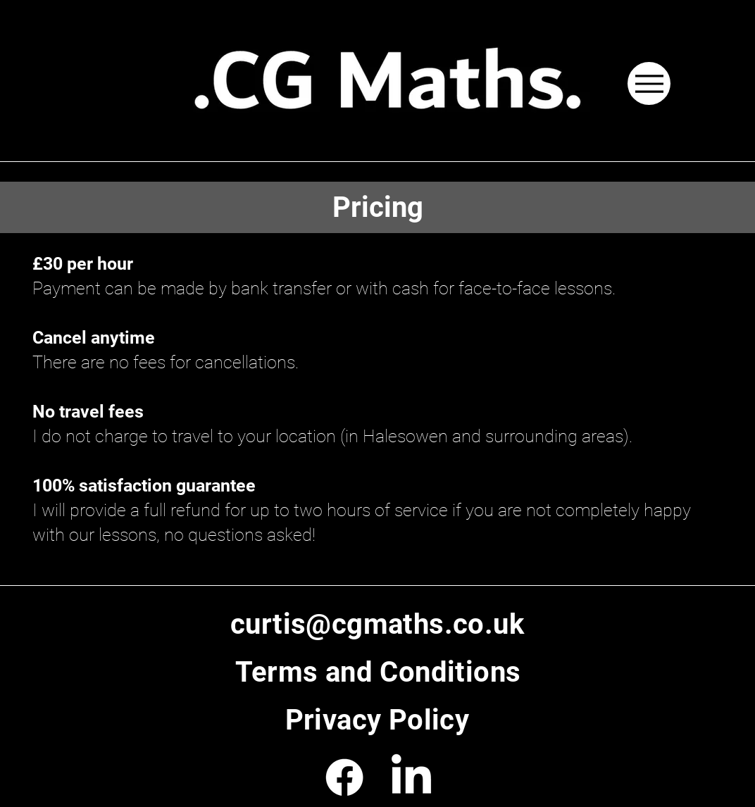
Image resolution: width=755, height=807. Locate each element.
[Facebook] (344, 777)
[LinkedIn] (411, 777)
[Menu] (649, 83)
